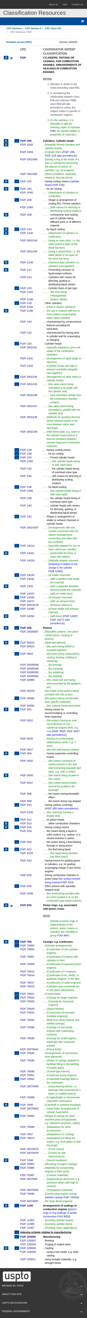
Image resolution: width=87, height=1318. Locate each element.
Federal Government (42, 1311)
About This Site (42, 1294)
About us (53, 4)
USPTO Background (42, 1303)
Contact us (77, 4)
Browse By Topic (42, 1286)
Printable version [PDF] (19, 42)
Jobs (64, 4)
